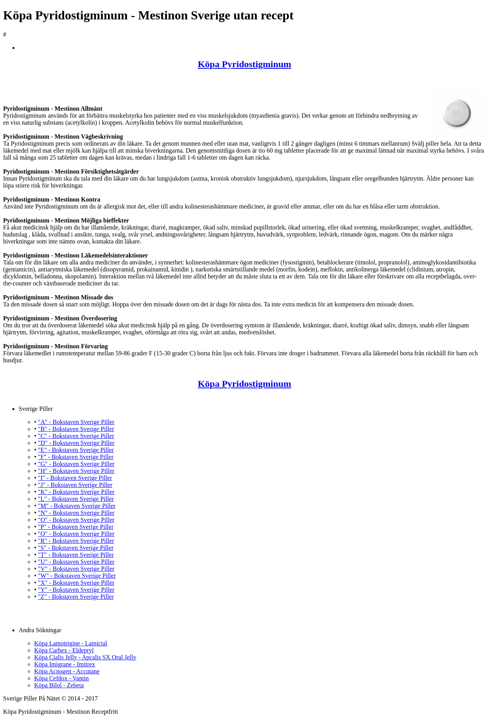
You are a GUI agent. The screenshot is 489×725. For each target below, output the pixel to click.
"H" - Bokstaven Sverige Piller (76, 471)
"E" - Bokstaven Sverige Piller (76, 450)
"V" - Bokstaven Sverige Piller (76, 568)
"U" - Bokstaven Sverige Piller (76, 561)
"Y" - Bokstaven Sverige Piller (76, 589)
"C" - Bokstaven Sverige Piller (76, 436)
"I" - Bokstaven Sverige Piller (75, 478)
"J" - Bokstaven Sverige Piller (75, 485)
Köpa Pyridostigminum (244, 64)
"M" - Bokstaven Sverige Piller (77, 505)
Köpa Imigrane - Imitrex (64, 664)
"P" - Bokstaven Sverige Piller (75, 526)
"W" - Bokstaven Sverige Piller (77, 575)
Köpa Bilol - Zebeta (59, 685)
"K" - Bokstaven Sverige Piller (76, 492)
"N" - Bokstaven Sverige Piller (76, 512)
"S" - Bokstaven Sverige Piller (75, 547)
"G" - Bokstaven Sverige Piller (76, 464)
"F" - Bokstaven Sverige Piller (75, 457)
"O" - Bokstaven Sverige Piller (76, 519)
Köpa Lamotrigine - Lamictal (70, 643)
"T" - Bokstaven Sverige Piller (76, 554)
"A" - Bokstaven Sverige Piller (76, 422)
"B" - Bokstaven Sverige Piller (76, 429)
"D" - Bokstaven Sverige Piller (76, 443)
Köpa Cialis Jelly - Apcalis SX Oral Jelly (85, 657)
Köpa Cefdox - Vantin (61, 678)
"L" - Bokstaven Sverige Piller (76, 499)
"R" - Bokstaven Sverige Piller (76, 540)
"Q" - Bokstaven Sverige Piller (76, 533)
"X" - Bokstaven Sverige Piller (76, 582)
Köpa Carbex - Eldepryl (64, 650)
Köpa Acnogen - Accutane (66, 671)
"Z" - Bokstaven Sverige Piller (76, 596)
